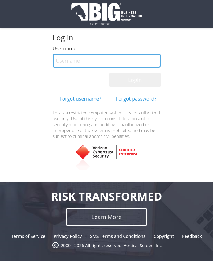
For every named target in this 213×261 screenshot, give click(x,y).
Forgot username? (80, 99)
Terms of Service (28, 236)
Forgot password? (136, 99)
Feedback (192, 236)
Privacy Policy (68, 236)
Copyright (164, 236)
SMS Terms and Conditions (117, 236)
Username (64, 48)
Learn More (106, 217)
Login (135, 80)
